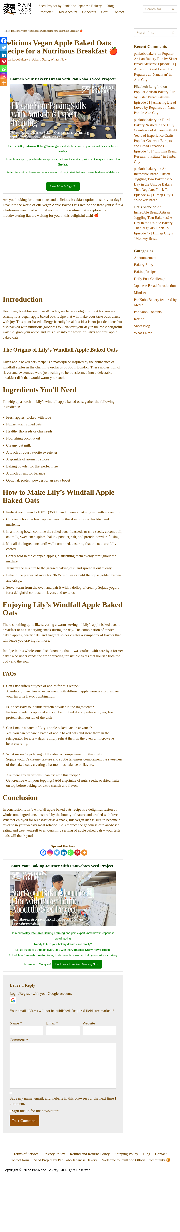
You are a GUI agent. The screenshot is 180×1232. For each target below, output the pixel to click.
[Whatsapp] (71, 900)
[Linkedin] (64, 900)
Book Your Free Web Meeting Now (76, 1012)
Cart (107, 12)
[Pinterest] (77, 900)
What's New (61, 69)
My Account (69, 12)
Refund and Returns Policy (90, 1211)
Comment (19, 1094)
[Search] (156, 8)
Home (6, 31)
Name (16, 1077)
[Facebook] (43, 900)
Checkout (91, 12)
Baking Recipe (145, 284)
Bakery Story (42, 69)
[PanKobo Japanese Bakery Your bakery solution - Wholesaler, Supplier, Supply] (18, 8)
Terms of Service (23, 1211)
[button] (119, 6)
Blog (149, 1211)
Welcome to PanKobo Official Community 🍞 (138, 1217)
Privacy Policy (52, 1211)
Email (52, 1077)
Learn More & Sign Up (63, 196)
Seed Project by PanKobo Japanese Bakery (71, 6)
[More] (84, 900)
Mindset (140, 311)
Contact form (16, 1217)
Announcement (146, 270)
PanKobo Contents (148, 331)
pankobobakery (18, 69)
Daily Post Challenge (150, 291)
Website (89, 1077)
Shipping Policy (128, 1211)
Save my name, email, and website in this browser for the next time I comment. (63, 1157)
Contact (121, 12)
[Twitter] (57, 900)
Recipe (139, 338)
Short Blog (142, 345)
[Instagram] (50, 900)
